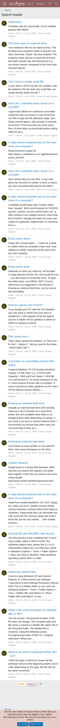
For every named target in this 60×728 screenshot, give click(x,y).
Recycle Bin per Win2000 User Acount (31, 533)
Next (32, 684)
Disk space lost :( (18, 336)
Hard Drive (14, 22)
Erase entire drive (19, 238)
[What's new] (50, 4)
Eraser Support (50, 96)
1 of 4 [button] (21, 684)
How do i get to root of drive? (25, 305)
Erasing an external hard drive (26, 403)
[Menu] (4, 3)
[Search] (56, 4)
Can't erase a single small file (26, 81)
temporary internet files (22, 571)
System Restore (18, 462)
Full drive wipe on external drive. (27, 43)
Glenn (11, 33)
